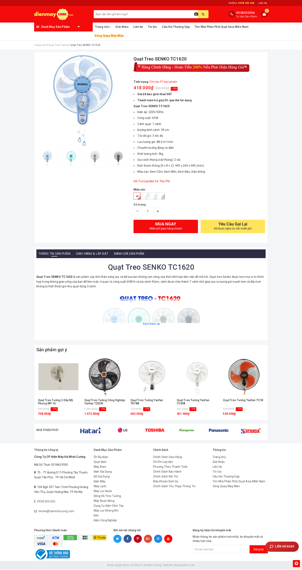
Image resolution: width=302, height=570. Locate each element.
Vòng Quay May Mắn (109, 35)
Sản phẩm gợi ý (51, 349)
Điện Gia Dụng (103, 472)
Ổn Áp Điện (101, 457)
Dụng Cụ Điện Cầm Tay (109, 506)
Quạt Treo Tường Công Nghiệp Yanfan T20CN (104, 402)
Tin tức (152, 26)
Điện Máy (100, 482)
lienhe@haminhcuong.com (56, 512)
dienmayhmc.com (184, 566)
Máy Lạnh (100, 487)
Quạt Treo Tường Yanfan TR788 (146, 402)
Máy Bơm (100, 467)
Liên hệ (138, 26)
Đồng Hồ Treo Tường (107, 496)
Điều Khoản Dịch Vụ (165, 482)
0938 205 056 (46, 502)
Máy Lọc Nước (103, 491)
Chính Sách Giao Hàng (167, 457)
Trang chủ (103, 26)
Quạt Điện (100, 462)
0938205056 (245, 13)
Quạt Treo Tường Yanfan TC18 (243, 400)
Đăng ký (259, 550)
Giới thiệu (121, 26)
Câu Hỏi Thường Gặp (176, 26)
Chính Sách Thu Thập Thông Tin (174, 487)
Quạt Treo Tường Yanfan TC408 (193, 402)
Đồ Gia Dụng (102, 477)
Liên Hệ (262, 3)
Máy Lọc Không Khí (106, 511)
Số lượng (140, 204)
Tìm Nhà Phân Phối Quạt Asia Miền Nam (222, 26)
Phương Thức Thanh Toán (170, 467)
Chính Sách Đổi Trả (165, 477)
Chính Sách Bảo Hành (167, 472)
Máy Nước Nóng (104, 501)
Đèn (96, 516)
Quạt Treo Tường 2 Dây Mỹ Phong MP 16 (55, 402)
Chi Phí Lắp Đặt (163, 462)
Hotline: (241, 3)
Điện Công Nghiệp (105, 521)
